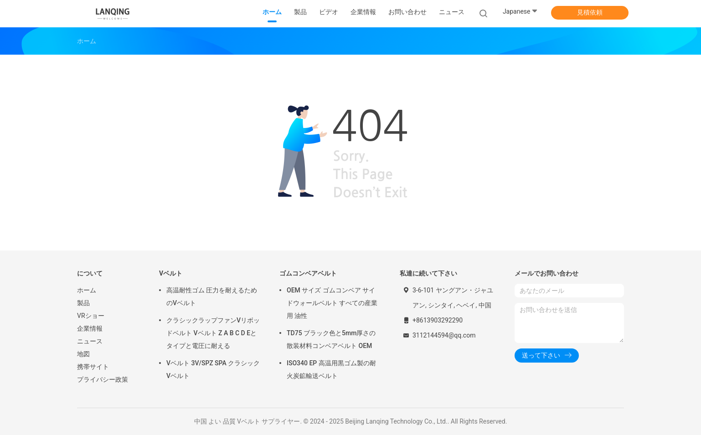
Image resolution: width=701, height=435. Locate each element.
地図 (83, 354)
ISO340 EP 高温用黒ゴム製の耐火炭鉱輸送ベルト (331, 369)
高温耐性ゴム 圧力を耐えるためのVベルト (211, 297)
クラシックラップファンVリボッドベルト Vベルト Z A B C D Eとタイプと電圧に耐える (213, 333)
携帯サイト (93, 366)
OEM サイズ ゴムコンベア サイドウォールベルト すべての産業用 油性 (332, 303)
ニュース (90, 341)
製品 (83, 303)
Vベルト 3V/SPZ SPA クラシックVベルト (213, 369)
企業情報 (90, 328)
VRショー (90, 315)
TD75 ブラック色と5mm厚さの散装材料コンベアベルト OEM (331, 339)
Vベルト (170, 273)
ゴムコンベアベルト (308, 273)
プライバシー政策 (102, 379)
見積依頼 (590, 12)
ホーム (86, 290)
